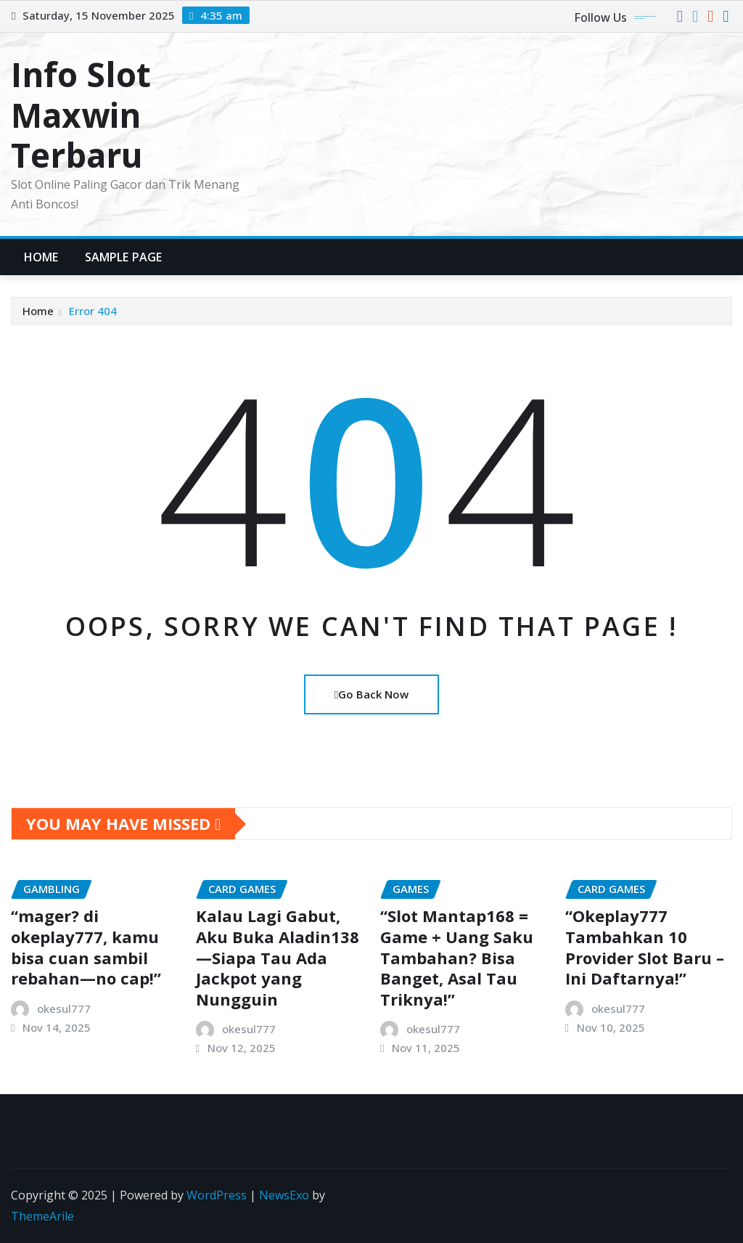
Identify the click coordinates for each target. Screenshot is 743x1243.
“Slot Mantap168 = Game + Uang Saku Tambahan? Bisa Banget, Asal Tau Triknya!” (456, 957)
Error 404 (93, 310)
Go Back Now (371, 694)
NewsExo (284, 1195)
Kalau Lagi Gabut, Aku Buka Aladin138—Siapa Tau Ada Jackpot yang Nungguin (277, 957)
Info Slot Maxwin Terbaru (81, 114)
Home (41, 257)
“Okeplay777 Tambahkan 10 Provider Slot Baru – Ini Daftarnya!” (644, 947)
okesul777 (64, 1008)
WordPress (216, 1195)
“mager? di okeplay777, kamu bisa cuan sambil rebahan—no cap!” (86, 947)
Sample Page (124, 257)
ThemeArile (42, 1216)
